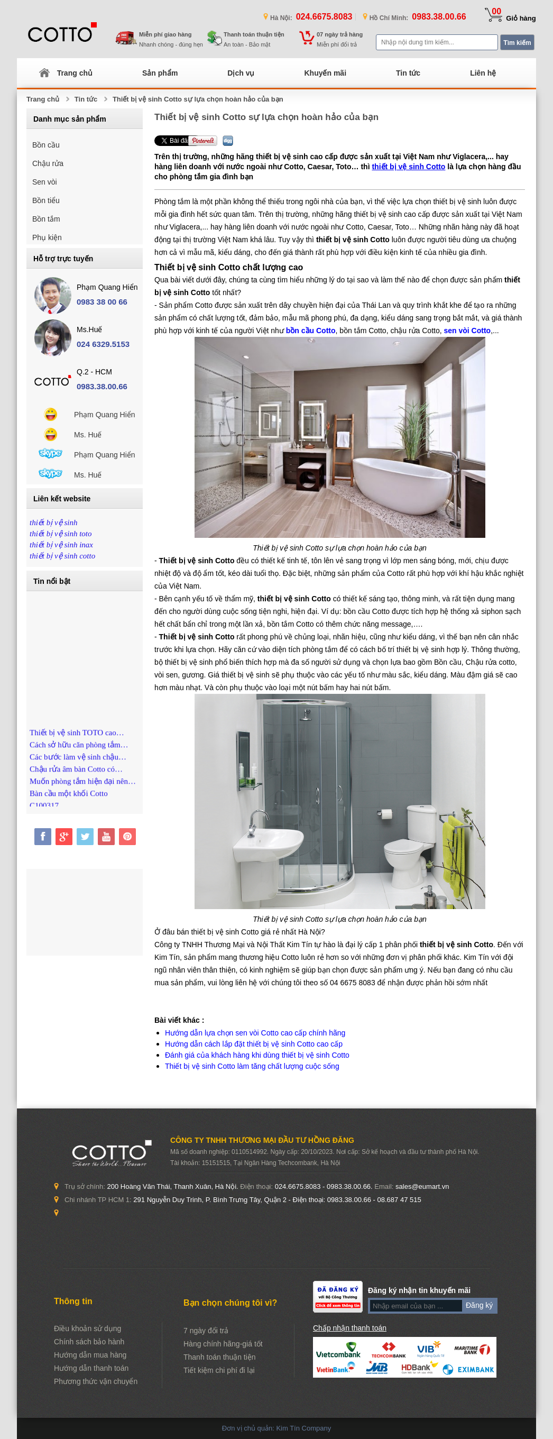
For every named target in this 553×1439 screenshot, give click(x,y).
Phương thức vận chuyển (95, 1381)
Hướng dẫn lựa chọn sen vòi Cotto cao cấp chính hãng (255, 1033)
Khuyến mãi (325, 73)
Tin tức (408, 73)
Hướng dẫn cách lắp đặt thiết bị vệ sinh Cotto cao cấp (254, 1044)
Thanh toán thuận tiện (219, 1357)
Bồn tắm (46, 219)
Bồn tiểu (46, 200)
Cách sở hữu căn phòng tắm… (79, 749)
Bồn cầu (46, 145)
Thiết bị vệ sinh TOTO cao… (77, 736)
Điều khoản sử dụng (87, 1328)
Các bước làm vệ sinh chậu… (78, 761)
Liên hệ (483, 73)
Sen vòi (44, 182)
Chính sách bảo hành (89, 1341)
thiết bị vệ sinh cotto (62, 556)
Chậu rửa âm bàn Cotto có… (76, 773)
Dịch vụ (240, 73)
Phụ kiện (47, 237)
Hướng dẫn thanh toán (91, 1368)
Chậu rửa (47, 163)
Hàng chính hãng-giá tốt (223, 1344)
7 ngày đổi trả (205, 1330)
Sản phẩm (160, 73)
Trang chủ (75, 73)
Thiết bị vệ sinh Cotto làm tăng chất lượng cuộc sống (252, 1066)
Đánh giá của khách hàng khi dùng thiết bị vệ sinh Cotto (257, 1055)
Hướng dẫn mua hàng (90, 1355)
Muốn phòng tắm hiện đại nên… (83, 785)
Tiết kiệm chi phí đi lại (219, 1370)
